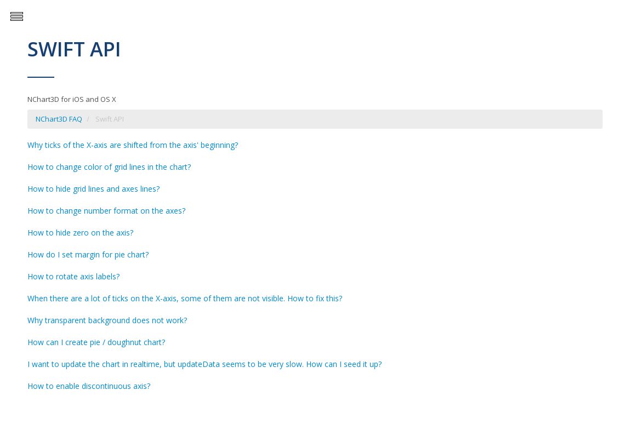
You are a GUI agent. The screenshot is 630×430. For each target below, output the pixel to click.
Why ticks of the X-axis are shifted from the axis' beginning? (132, 145)
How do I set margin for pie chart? (88, 254)
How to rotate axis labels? (73, 276)
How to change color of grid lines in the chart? (109, 167)
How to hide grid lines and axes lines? (93, 189)
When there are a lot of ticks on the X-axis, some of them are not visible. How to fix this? (184, 298)
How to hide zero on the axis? (80, 232)
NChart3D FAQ (59, 119)
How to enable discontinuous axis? (88, 386)
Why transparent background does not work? (107, 320)
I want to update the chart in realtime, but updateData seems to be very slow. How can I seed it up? (204, 364)
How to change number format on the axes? (106, 210)
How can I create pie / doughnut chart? (96, 342)
